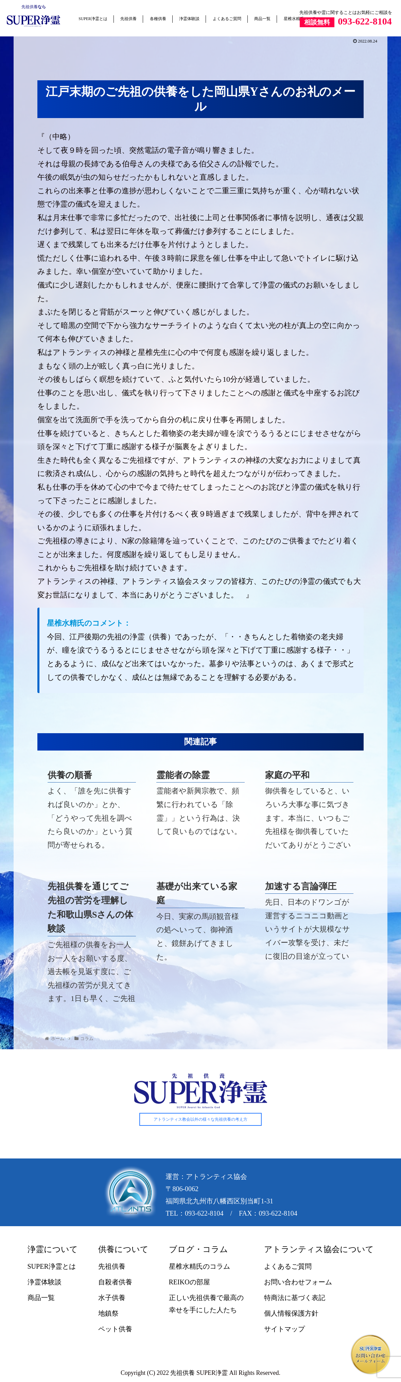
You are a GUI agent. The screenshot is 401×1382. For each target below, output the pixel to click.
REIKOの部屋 (189, 1282)
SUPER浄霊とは (93, 18)
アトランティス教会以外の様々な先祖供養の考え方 (200, 1119)
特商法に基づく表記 (294, 1298)
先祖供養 (29, 6)
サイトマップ (284, 1329)
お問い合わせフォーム (298, 1282)
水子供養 (111, 1298)
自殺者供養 (115, 1282)
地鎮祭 (108, 1313)
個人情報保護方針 (291, 1313)
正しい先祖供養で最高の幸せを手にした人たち (206, 1304)
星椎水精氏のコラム (199, 1266)
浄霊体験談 (189, 18)
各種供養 (158, 18)
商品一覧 (262, 18)
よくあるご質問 (227, 18)
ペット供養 (115, 1329)
